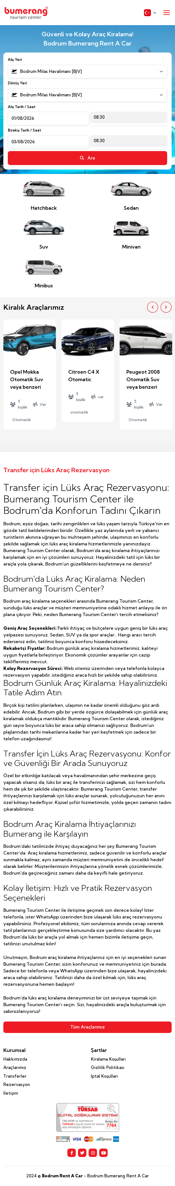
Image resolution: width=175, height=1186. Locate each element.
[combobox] (87, 71)
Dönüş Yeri (17, 83)
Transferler (15, 1076)
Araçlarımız (14, 1067)
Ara (87, 158)
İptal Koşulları (104, 1076)
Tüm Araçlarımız (87, 1027)
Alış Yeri (15, 59)
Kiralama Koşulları (108, 1059)
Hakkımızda (15, 1059)
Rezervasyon (16, 1084)
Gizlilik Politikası (107, 1067)
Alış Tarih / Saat (22, 106)
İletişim (10, 1093)
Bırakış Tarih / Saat (24, 130)
